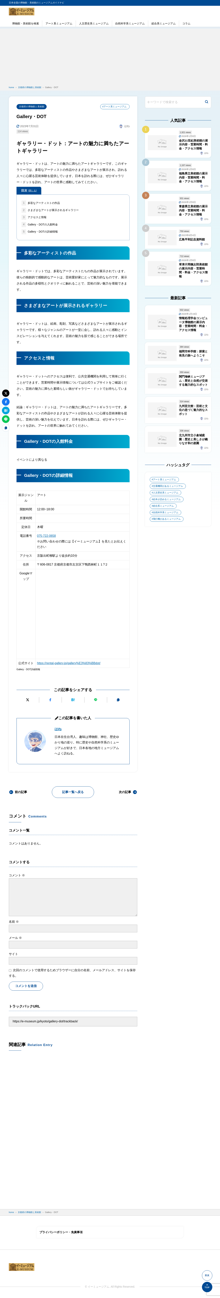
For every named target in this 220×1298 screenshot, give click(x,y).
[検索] (206, 102)
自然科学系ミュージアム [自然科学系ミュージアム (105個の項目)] (165, 517)
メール (15, 938)
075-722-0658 (46, 536)
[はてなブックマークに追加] (73, 700)
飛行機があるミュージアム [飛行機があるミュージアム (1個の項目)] (167, 524)
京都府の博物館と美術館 (31, 106)
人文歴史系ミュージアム (94, 23)
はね (58, 730)
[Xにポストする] (28, 700)
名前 (14, 922)
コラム (186, 23)
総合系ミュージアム (163, 23)
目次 (29, 191)
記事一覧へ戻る (73, 792)
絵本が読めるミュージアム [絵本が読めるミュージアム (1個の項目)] (167, 504)
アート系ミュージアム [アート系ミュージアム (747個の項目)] (164, 484)
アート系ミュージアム (58, 23)
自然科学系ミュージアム (130, 23)
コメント (17, 875)
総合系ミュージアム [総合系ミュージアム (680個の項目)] (163, 510)
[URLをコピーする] (118, 700)
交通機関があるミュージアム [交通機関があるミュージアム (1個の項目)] (168, 490)
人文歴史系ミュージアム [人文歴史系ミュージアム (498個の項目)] (165, 497)
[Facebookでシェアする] (50, 700)
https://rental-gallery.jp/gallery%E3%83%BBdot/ (69, 663)
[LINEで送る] (95, 700)
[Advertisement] (110, 56)
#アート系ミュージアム (114, 106)
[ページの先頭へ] (207, 1287)
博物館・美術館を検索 (25, 23)
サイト (13, 954)
